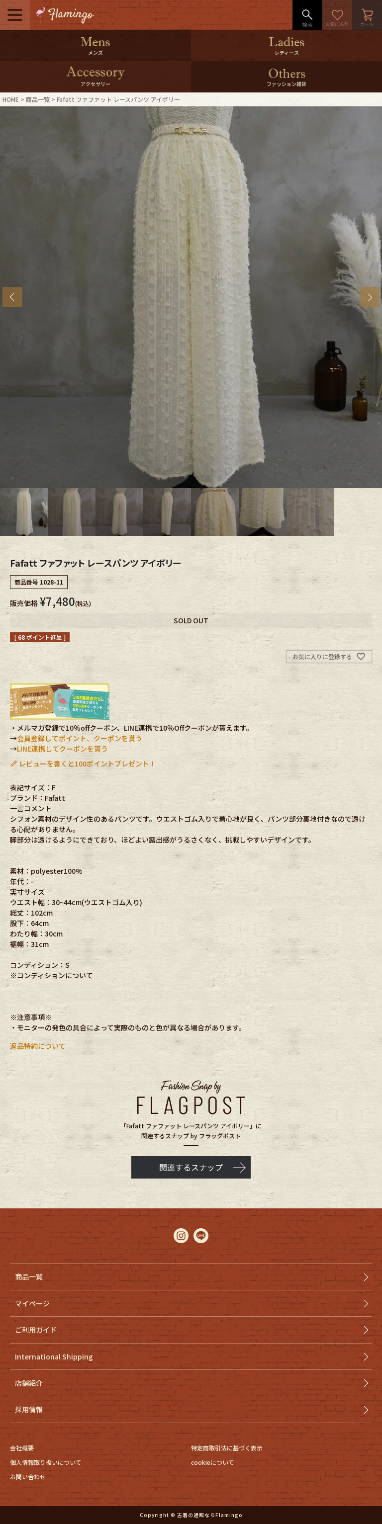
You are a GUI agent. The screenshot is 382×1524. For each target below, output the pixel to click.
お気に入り (337, 15)
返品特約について (38, 1046)
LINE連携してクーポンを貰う (62, 749)
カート (367, 15)
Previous (12, 297)
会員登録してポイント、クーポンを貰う (79, 738)
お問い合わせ (28, 1476)
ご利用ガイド (36, 1330)
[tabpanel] (191, 297)
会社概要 (22, 1447)
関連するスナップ (191, 1167)
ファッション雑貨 (286, 83)
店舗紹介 (29, 1383)
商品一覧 (38, 99)
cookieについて (212, 1462)
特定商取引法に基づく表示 (227, 1447)
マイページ (32, 1303)
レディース (287, 52)
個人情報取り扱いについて (46, 1462)
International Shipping (54, 1356)
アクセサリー (95, 83)
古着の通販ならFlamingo (210, 1515)
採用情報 (29, 1409)
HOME (10, 99)
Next (370, 297)
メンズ (95, 52)
